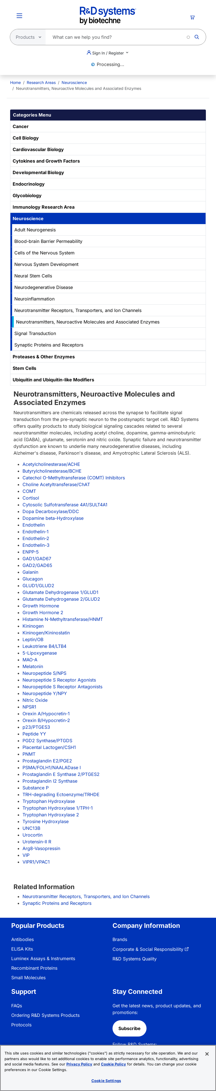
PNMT (28, 754)
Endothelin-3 (36, 545)
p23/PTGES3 (36, 727)
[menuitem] (15, 82)
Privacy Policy (79, 1065)
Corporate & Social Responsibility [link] (147, 949)
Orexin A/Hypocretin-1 (46, 713)
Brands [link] (119, 939)
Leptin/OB (32, 639)
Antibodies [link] (22, 939)
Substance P (35, 788)
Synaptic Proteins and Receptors (48, 345)
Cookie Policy (113, 1065)
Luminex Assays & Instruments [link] (43, 958)
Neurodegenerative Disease (43, 287)
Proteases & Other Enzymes (44, 356)
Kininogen (33, 626)
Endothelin (33, 525)
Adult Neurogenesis (35, 230)
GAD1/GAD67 (36, 558)
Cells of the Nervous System (44, 253)
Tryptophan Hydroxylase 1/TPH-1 (57, 808)
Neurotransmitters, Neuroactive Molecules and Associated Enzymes (87, 322)
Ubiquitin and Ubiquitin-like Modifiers (53, 379)
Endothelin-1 (35, 531)
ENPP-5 (30, 552)
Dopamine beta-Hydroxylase (53, 518)
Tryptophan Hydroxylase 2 (50, 814)
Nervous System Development (46, 264)
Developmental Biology (38, 172)
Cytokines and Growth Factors (46, 161)
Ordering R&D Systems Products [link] (45, 1015)
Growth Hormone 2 (42, 612)
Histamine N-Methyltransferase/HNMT (62, 619)
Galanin (30, 572)
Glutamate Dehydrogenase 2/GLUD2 (61, 599)
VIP (26, 855)
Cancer (21, 126)
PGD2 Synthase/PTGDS (47, 740)
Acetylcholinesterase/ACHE (51, 464)
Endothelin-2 (35, 538)
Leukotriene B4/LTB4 (44, 646)
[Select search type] (26, 37)
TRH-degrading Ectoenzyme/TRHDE (61, 794)
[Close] (207, 1055)
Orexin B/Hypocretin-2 (46, 720)
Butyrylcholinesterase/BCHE (52, 471)
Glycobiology (27, 195)
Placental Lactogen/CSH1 (49, 747)
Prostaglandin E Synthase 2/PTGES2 (61, 774)
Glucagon (32, 579)
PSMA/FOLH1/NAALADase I (51, 767)
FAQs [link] (16, 1005)
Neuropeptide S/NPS (44, 673)
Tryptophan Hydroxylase (48, 801)
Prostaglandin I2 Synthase (49, 781)
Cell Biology (26, 138)
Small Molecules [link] (28, 977)
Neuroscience (74, 82)
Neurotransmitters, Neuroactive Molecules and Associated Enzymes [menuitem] (78, 88)
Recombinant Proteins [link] (34, 968)
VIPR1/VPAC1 (36, 862)
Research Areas (41, 82)
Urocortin (32, 835)
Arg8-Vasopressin (41, 848)
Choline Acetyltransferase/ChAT (56, 484)
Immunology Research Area (44, 207)
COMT (29, 491)
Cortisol (30, 498)
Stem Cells (24, 368)
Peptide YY (34, 734)
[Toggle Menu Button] (19, 15)
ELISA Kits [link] (22, 949)
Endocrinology (29, 184)
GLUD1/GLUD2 (38, 585)
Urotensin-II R (36, 841)
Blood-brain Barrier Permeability (48, 241)
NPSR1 (29, 707)
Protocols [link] (21, 1025)
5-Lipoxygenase (39, 653)
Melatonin (32, 666)
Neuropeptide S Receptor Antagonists (62, 686)
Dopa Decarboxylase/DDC (50, 511)
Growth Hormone (40, 606)
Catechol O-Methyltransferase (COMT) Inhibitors (73, 477)
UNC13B (31, 828)
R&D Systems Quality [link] (134, 959)
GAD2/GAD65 (37, 565)
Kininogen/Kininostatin (46, 633)
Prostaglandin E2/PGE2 (47, 761)
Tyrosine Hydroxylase (45, 821)
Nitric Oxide (35, 700)
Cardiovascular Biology (38, 149)
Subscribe (129, 1028)
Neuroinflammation (34, 299)
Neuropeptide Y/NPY (44, 693)
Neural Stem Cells (33, 276)
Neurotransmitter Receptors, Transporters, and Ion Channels (77, 310)
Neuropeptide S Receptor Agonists (59, 680)
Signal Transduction (35, 333)
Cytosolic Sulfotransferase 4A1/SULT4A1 (64, 504)
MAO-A (29, 659)
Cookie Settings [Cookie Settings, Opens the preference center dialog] (106, 1082)
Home (15, 82)
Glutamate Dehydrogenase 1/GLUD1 (60, 592)
